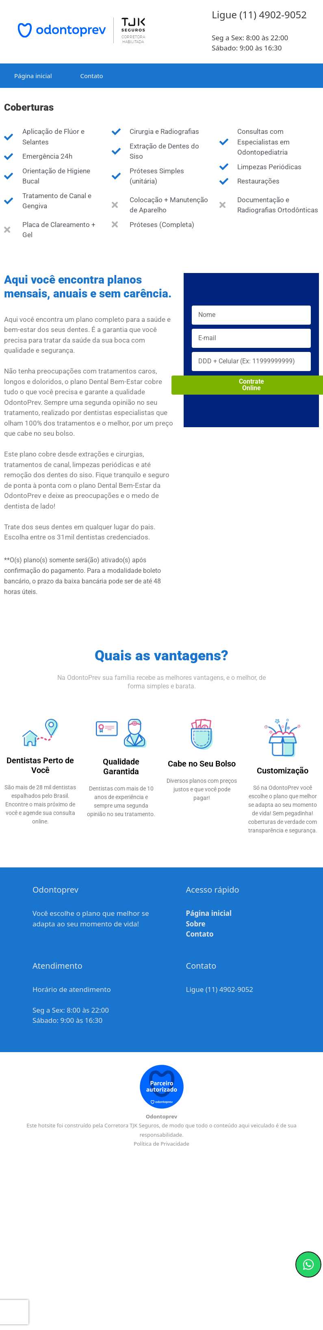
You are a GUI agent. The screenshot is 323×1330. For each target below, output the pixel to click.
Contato (91, 76)
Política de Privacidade (161, 1143)
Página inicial (33, 76)
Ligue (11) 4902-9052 (220, 989)
